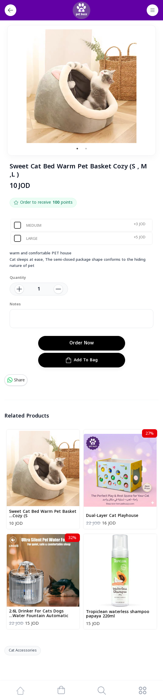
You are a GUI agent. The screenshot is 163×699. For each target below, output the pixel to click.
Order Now (81, 343)
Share (16, 380)
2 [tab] (86, 149)
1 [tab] (77, 149)
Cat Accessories (23, 650)
